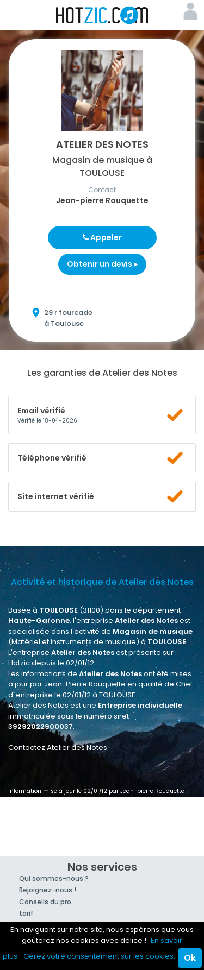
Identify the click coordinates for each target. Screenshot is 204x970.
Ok (190, 958)
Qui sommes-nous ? (54, 878)
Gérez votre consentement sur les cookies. (99, 956)
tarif (26, 913)
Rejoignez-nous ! (47, 890)
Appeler (102, 237)
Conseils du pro (45, 901)
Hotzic (102, 15)
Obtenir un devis (102, 264)
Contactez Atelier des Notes (57, 747)
